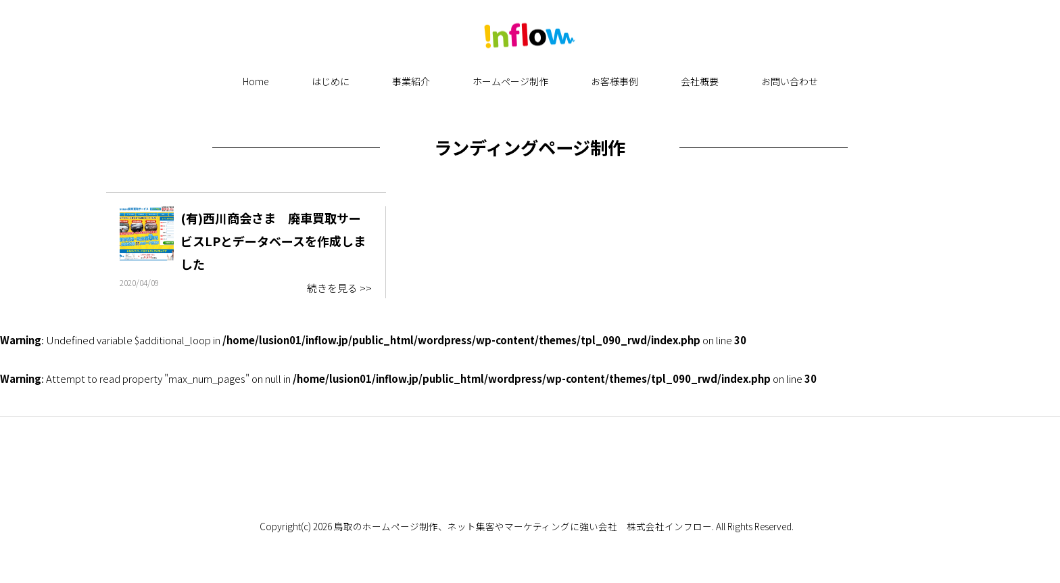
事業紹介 (411, 81)
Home (256, 81)
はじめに (331, 81)
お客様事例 (614, 81)
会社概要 (700, 81)
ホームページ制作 (510, 81)
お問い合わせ (789, 81)
